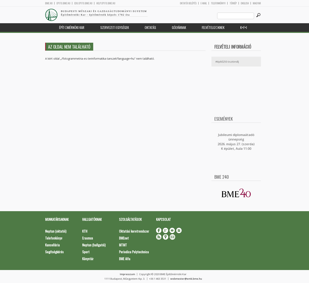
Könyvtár (88, 258)
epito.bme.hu (63, 3)
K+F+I (243, 27)
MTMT (123, 244)
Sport (85, 251)
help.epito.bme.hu (105, 3)
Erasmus (87, 238)
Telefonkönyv (218, 3)
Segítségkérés (54, 251)
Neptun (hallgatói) (93, 244)
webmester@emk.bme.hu (186, 278)
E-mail (204, 3)
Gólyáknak (179, 27)
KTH (84, 231)
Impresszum (127, 274)
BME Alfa (124, 258)
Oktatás (150, 27)
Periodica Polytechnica (134, 251)
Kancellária (52, 244)
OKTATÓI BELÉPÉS (188, 3)
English (245, 3)
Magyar (257, 3)
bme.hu (49, 3)
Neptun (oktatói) (55, 231)
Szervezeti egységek (114, 27)
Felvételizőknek (213, 27)
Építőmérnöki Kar (71, 27)
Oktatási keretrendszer (134, 231)
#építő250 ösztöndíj (227, 61)
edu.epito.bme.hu (83, 3)
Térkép (233, 3)
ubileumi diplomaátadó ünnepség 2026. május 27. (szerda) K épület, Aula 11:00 (236, 142)
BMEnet (124, 238)
